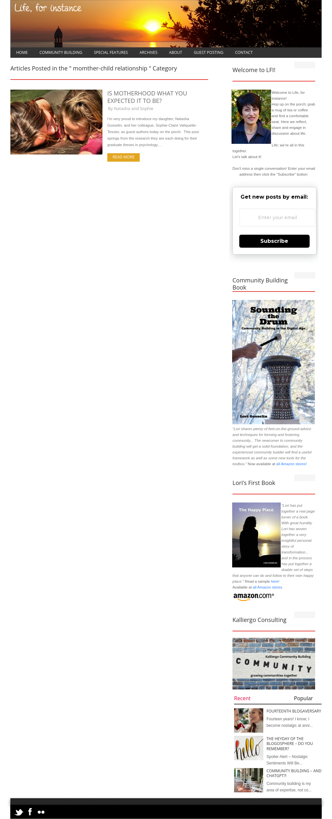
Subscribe (274, 241)
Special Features (111, 52)
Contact (244, 52)
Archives (148, 52)
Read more (124, 157)
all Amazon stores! (291, 464)
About (175, 52)
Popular (303, 698)
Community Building (61, 52)
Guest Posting (208, 52)
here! (275, 581)
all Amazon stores (267, 587)
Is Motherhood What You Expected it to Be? (147, 97)
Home (22, 52)
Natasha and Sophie (133, 108)
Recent (242, 698)
